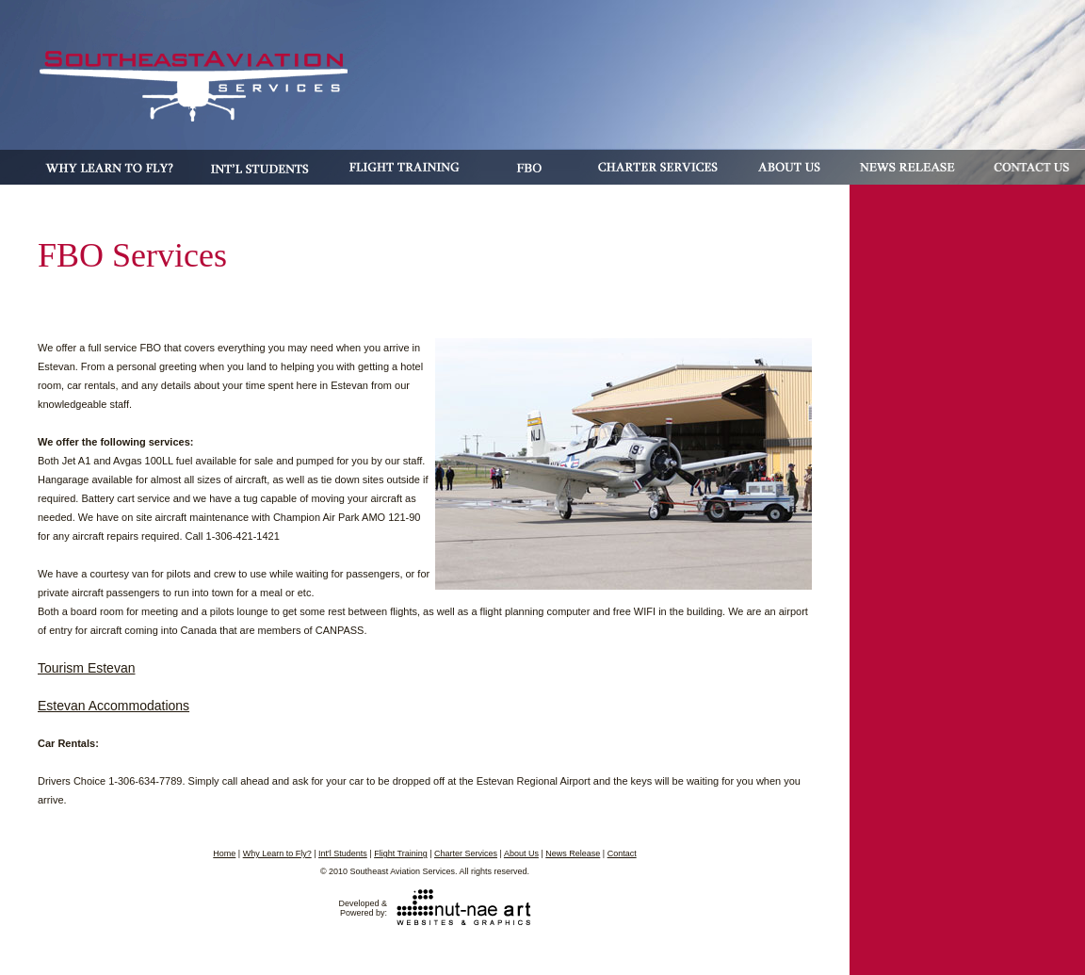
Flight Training (401, 853)
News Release (572, 853)
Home (224, 853)
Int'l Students (342, 853)
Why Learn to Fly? (277, 853)
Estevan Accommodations (113, 705)
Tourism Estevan (86, 667)
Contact (622, 853)
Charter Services (465, 853)
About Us (521, 853)
